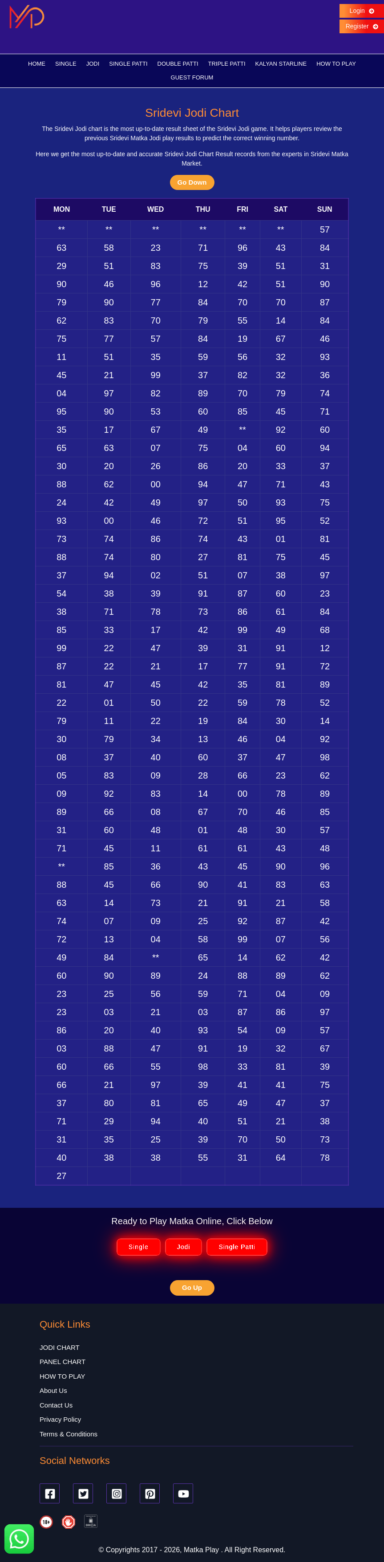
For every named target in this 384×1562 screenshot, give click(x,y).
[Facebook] (50, 1494)
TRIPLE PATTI (227, 63)
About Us (53, 1391)
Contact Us (56, 1405)
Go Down (192, 182)
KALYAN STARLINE (281, 63)
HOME (36, 63)
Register (361, 26)
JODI (93, 63)
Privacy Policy (60, 1420)
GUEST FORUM (192, 78)
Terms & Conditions (68, 1434)
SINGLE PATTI (128, 63)
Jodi (183, 1247)
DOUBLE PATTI (178, 63)
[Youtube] (183, 1494)
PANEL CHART (62, 1362)
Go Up (192, 1288)
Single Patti (236, 1247)
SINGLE (66, 63)
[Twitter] (83, 1494)
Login (361, 10)
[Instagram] (116, 1494)
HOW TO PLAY (336, 63)
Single (139, 1247)
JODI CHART (60, 1347)
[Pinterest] (150, 1494)
